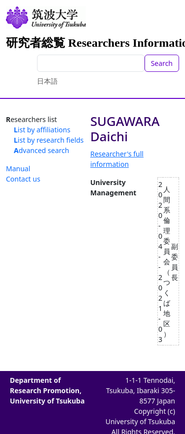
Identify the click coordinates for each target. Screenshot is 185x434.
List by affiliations (42, 129)
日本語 (47, 81)
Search (162, 63)
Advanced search (41, 150)
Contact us (23, 179)
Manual (18, 168)
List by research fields (49, 140)
